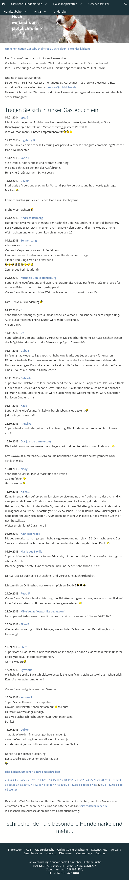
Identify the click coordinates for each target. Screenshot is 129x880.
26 (94, 780)
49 (61, 785)
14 (50, 780)
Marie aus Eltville (31, 551)
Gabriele (26, 378)
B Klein (25, 181)
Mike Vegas (28, 611)
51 (69, 785)
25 (91, 780)
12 (43, 780)
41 (32, 785)
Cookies (100, 853)
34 (6, 785)
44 (43, 785)
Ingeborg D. (28, 140)
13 (46, 780)
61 (106, 785)
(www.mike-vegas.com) (50, 611)
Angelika (26, 423)
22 (80, 780)
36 (13, 785)
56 (87, 785)
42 (36, 785)
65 (121, 785)
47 (54, 785)
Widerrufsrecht (44, 849)
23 (83, 780)
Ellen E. (25, 624)
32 (117, 780)
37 (17, 785)
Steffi (24, 647)
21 (76, 780)
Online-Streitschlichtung (72, 849)
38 (21, 785)
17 (61, 780)
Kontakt (51, 853)
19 (69, 780)
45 (47, 785)
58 (95, 785)
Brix (23, 310)
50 (65, 785)
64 (117, 785)
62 (110, 785)
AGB (28, 849)
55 (84, 785)
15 (54, 780)
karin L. (25, 158)
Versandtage (84, 853)
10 (35, 780)
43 (39, 785)
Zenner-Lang (29, 240)
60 (102, 785)
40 (28, 785)
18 (65, 780)
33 (120, 780)
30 (109, 780)
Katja (24, 406)
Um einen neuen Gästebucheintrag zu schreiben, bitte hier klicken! (47, 49)
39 (25, 785)
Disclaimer (66, 853)
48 (58, 785)
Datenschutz (99, 849)
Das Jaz (25, 441)
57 (91, 785)
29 (106, 780)
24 (87, 780)
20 (72, 780)
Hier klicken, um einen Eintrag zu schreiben (32, 772)
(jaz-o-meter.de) (41, 441)
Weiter (13, 789)
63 (113, 785)
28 (102, 780)
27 (98, 780)
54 (80, 785)
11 (39, 780)
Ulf (22, 333)
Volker (25, 729)
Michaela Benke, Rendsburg (38, 278)
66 (6, 789)
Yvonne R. (27, 697)
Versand (116, 849)
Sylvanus (26, 670)
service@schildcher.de (62, 87)
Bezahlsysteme (33, 853)
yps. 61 (25, 117)
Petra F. (25, 593)
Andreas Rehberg (32, 218)
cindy (24, 469)
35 (10, 785)
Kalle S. (25, 491)
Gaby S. (25, 350)
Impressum (15, 849)
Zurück (9, 780)
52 (73, 785)
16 (57, 780)
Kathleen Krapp (30, 534)
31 (113, 780)
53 (76, 785)
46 (50, 785)
